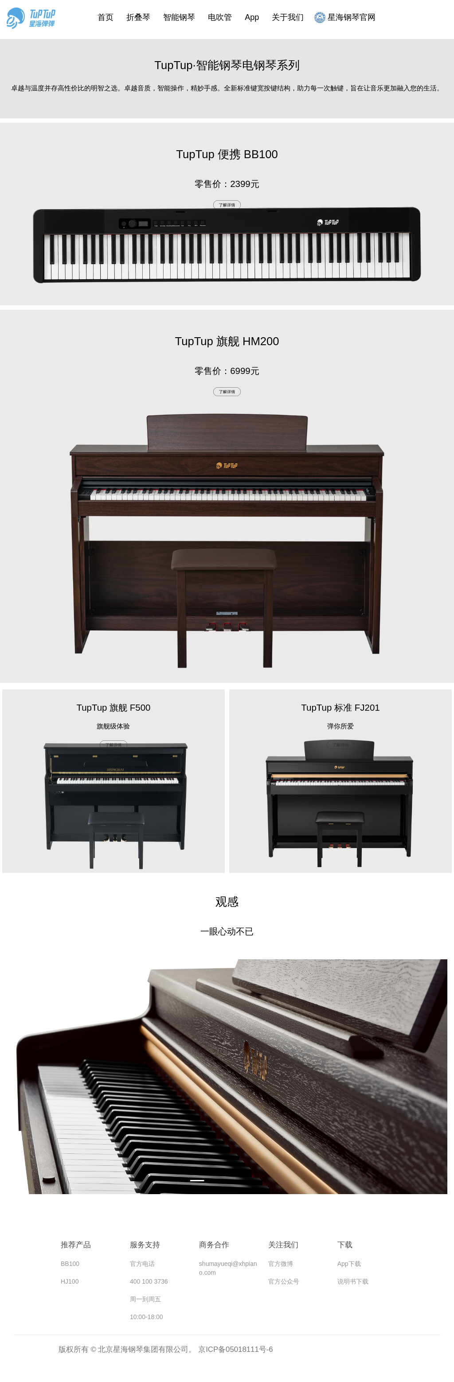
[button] (201, 1180)
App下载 (349, 1263)
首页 (106, 16)
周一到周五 (145, 1299)
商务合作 (214, 1245)
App (252, 16)
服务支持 (145, 1245)
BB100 (70, 1263)
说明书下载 (352, 1281)
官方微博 (280, 1263)
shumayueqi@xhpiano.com (228, 1268)
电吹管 (220, 16)
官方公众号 (283, 1281)
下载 (344, 1245)
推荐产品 (76, 1245)
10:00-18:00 (146, 1316)
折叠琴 (138, 16)
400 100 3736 (149, 1281)
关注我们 (283, 1245)
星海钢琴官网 (345, 17)
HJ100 (69, 1281)
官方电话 (142, 1263)
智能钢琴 (179, 16)
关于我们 (288, 16)
